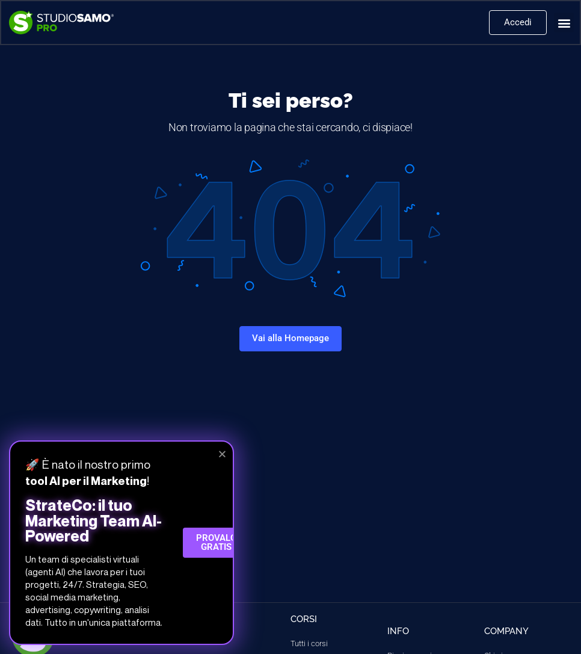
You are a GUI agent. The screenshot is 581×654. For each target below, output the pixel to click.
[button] (563, 23)
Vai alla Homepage (290, 338)
